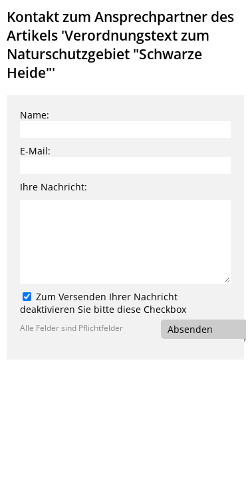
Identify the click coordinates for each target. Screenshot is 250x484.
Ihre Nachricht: (53, 186)
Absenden (190, 329)
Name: (34, 115)
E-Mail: (35, 150)
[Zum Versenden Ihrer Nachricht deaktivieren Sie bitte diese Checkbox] (27, 296)
